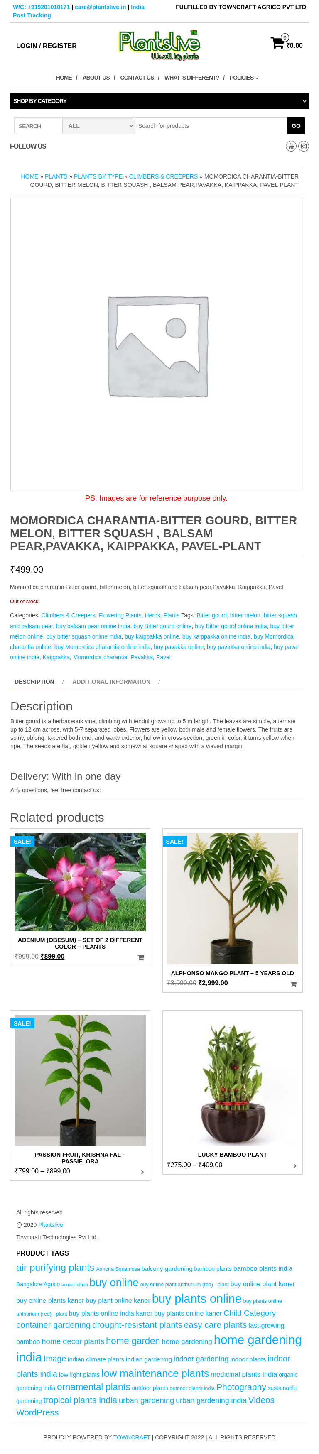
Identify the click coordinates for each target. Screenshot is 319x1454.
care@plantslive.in (100, 7)
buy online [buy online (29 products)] (114, 1282)
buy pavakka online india (238, 647)
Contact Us (137, 77)
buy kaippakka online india (216, 636)
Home (64, 77)
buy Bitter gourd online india (231, 626)
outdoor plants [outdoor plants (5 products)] (150, 1388)
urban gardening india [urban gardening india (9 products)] (211, 1400)
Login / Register (46, 45)
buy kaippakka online (152, 636)
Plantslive (50, 1224)
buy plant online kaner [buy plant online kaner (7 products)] (118, 1300)
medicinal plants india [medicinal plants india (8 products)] (244, 1374)
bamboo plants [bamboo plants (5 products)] (213, 1269)
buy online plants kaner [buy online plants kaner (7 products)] (50, 1300)
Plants (56, 176)
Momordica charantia (100, 657)
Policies (244, 77)
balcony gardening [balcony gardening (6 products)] (167, 1268)
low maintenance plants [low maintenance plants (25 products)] (155, 1373)
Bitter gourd (212, 615)
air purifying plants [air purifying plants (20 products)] (55, 1267)
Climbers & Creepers (163, 176)
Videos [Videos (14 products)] (261, 1400)
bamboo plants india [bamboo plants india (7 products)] (262, 1268)
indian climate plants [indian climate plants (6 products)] (96, 1359)
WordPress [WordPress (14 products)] (37, 1412)
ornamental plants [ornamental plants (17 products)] (93, 1387)
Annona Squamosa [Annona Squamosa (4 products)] (118, 1269)
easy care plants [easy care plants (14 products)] (215, 1324)
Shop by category (39, 101)
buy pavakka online (179, 647)
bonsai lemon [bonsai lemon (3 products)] (74, 1284)
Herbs (152, 615)
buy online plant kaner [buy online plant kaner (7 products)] (263, 1284)
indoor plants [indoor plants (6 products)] (248, 1359)
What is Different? (191, 77)
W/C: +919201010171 (41, 7)
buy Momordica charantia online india (102, 647)
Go (296, 125)
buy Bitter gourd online (162, 626)
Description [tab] (34, 681)
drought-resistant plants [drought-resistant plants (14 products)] (137, 1324)
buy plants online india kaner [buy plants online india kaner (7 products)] (110, 1313)
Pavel (163, 657)
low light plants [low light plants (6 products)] (79, 1374)
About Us (96, 77)
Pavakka (141, 657)
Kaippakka (56, 657)
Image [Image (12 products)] (55, 1358)
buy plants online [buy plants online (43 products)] (197, 1298)
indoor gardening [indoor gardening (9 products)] (201, 1359)
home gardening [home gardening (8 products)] (187, 1342)
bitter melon (245, 615)
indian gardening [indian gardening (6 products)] (149, 1359)
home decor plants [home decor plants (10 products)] (73, 1341)
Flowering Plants (120, 615)
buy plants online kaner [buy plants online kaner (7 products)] (188, 1313)
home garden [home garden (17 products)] (133, 1341)
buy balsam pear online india (93, 626)
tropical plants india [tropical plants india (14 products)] (80, 1400)
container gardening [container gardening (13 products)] (53, 1324)
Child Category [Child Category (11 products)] (249, 1313)
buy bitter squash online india (83, 636)
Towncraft (131, 1437)
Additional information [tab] (111, 681)
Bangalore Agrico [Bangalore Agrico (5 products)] (38, 1284)
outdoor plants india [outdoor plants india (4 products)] (192, 1388)
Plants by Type (98, 176)
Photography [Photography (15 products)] (241, 1387)
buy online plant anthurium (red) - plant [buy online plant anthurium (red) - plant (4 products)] (184, 1285)
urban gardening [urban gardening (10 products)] (146, 1400)
